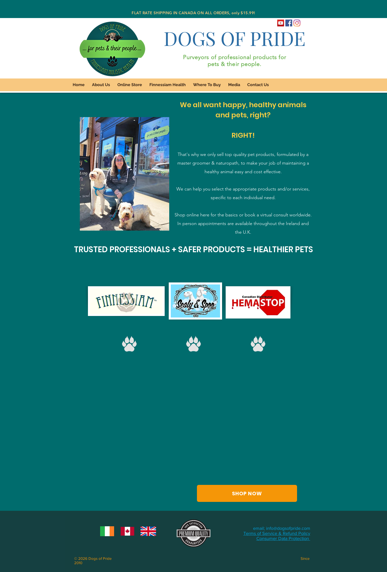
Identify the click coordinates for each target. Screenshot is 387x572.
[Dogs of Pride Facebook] (288, 23)
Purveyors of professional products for (234, 57)
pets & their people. (235, 64)
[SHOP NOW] (247, 493)
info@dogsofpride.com (288, 528)
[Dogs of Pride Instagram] (296, 23)
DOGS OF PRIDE (234, 38)
